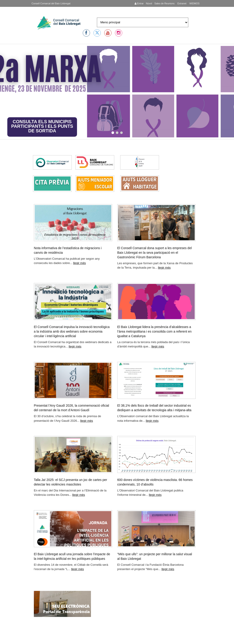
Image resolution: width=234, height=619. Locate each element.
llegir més (79, 263)
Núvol (149, 3)
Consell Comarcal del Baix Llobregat (51, 3)
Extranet (181, 3)
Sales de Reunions (164, 3)
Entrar (139, 3)
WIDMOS (194, 3)
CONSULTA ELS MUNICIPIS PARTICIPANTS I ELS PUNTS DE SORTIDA (42, 126)
